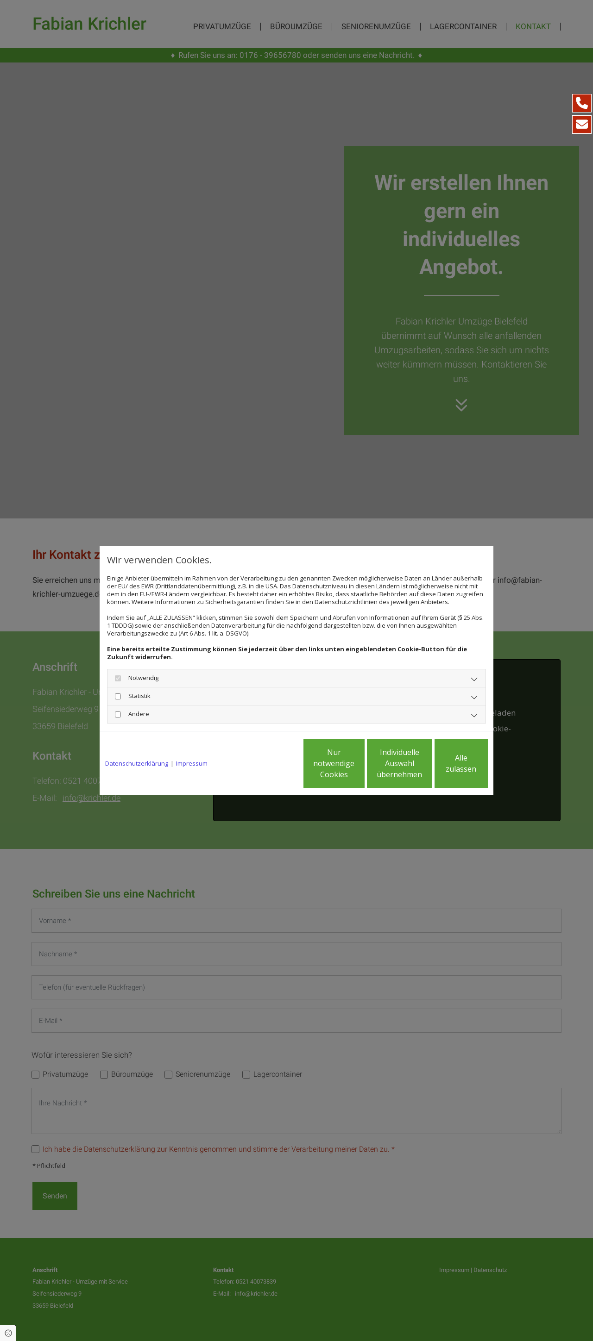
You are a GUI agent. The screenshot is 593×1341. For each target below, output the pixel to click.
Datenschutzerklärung (136, 763)
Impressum (192, 763)
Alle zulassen (445, 763)
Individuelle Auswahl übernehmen (357, 763)
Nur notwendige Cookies (268, 763)
